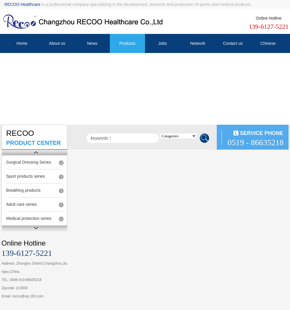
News (92, 43)
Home (21, 43)
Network (197, 43)
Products (127, 43)
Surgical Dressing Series (28, 162)
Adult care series (21, 204)
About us (57, 43)
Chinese (267, 43)
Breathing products (23, 190)
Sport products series (25, 176)
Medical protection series (29, 218)
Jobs (162, 43)
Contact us (233, 43)
